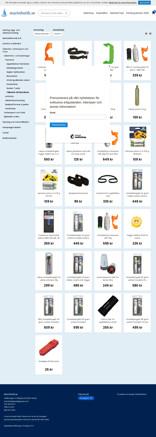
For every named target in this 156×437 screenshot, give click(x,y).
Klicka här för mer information (122, 2)
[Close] (109, 66)
